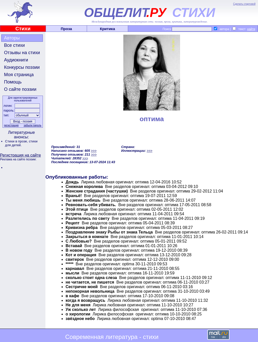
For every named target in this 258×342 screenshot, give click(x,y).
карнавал (75, 268)
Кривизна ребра (82, 227)
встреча (73, 214)
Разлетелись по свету (87, 218)
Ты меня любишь (83, 200)
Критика (107, 29)
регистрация (11, 125)
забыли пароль (32, 125)
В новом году (79, 250)
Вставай (74, 246)
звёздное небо (80, 318)
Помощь (13, 81)
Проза (66, 29)
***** (69, 264)
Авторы (12, 37)
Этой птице (77, 209)
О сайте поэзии (20, 89)
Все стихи (14, 45)
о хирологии (78, 314)
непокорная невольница (90, 291)
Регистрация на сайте (20, 155)
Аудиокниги (16, 59)
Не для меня (78, 305)
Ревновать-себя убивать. (91, 205)
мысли (72, 273)
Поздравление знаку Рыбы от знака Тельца (109, 232)
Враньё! (74, 196)
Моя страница (19, 74)
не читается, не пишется (90, 282)
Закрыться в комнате (87, 236)
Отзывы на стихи (22, 52)
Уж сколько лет (81, 309)
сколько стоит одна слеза (91, 277)
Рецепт (72, 223)
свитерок (75, 259)
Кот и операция (81, 255)
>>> (93, 151)
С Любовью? (79, 241)
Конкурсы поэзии (22, 67)
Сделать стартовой (244, 4)
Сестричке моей (82, 287)
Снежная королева (84, 186)
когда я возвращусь (85, 300)
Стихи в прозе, (17, 141)
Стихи (23, 28)
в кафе (72, 296)
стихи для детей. (21, 143)
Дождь (72, 182)
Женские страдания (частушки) (97, 191)
